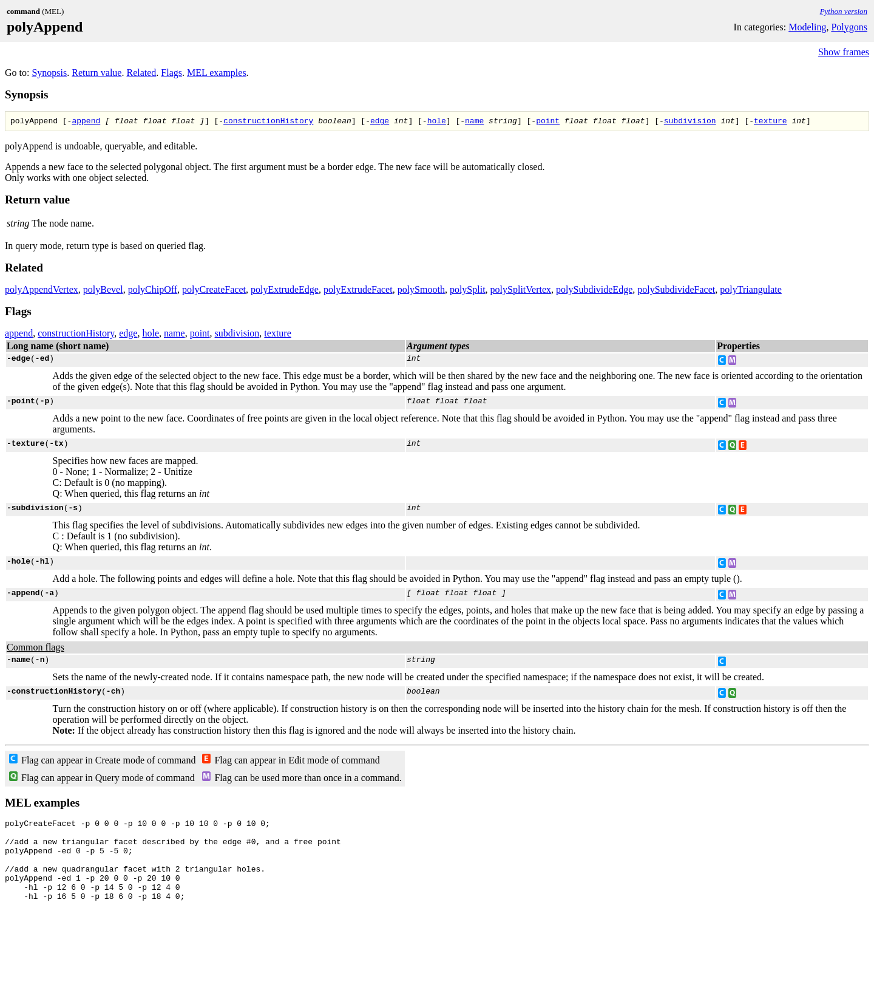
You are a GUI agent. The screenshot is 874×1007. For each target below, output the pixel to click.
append (86, 122)
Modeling (807, 27)
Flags (171, 72)
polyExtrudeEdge (285, 291)
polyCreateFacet (214, 291)
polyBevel (103, 291)
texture (770, 122)
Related (141, 72)
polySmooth (421, 291)
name (474, 122)
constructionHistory (268, 122)
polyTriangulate (751, 291)
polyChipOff (152, 291)
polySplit (468, 291)
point (548, 122)
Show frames (843, 52)
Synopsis (49, 72)
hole (436, 122)
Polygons (849, 27)
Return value (96, 72)
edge (379, 122)
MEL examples (216, 72)
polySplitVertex (520, 291)
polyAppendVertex (41, 291)
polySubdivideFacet (676, 291)
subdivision (690, 122)
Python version (843, 11)
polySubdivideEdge (594, 291)
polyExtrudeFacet (358, 291)
